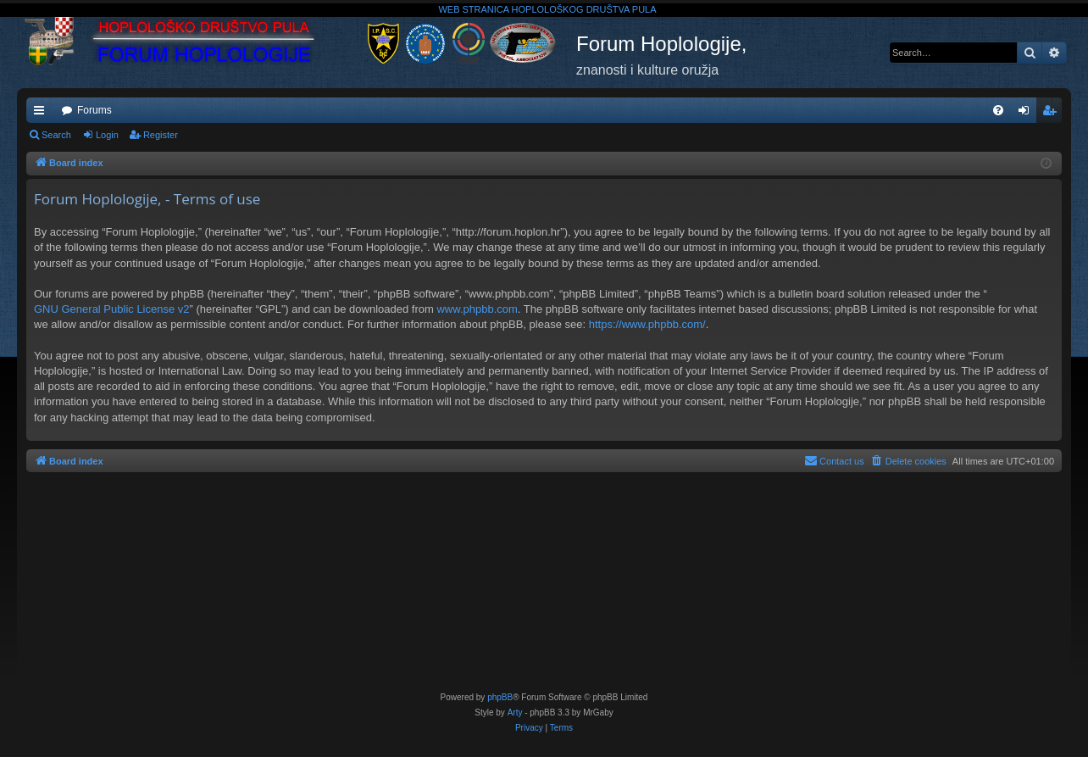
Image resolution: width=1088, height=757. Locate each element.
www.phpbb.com (476, 309)
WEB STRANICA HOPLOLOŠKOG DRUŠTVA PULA (547, 9)
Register (160, 135)
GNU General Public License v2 (112, 309)
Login (107, 135)
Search (56, 135)
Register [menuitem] (1053, 113)
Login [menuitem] (1027, 113)
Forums (94, 110)
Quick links (42, 113)
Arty (515, 712)
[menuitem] (998, 110)
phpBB (500, 697)
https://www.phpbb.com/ (647, 324)
